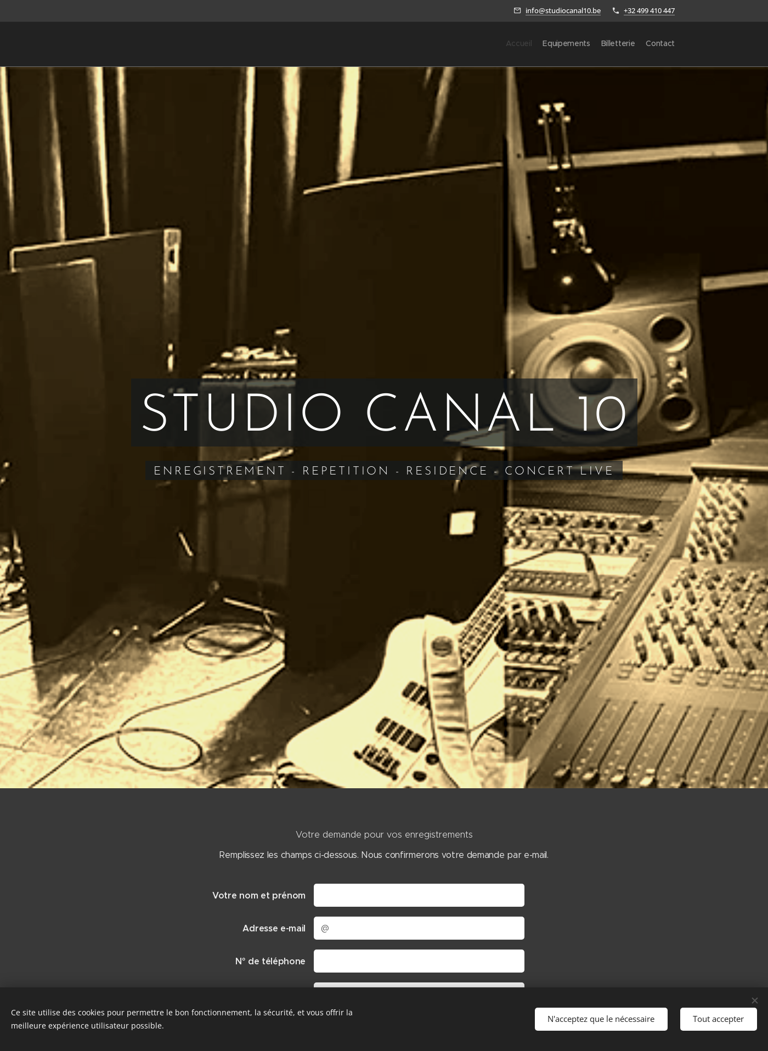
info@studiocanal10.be (563, 10)
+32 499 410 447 (649, 10)
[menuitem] (643, 44)
